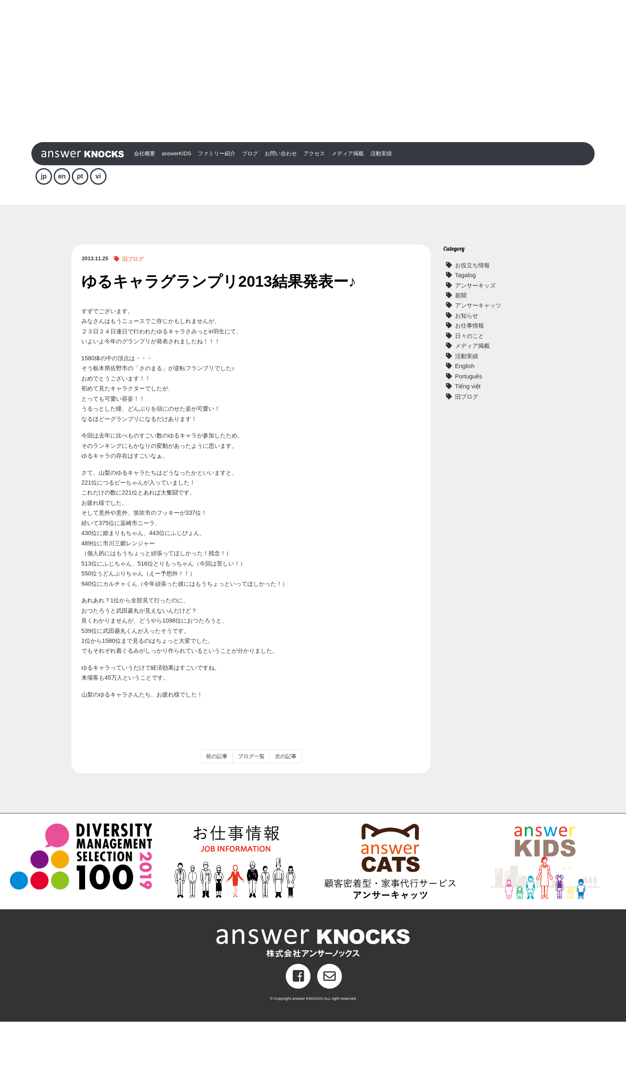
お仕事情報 (469, 386)
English (464, 426)
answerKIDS (176, 214)
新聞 (461, 355)
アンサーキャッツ (478, 365)
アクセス (314, 214)
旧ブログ (133, 319)
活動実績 (381, 214)
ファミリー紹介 (216, 214)
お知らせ (466, 376)
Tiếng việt (468, 446)
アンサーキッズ (475, 345)
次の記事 (285, 816)
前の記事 (217, 816)
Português (468, 436)
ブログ (250, 214)
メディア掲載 (348, 214)
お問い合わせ (281, 214)
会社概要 (144, 214)
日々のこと (469, 395)
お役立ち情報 (472, 325)
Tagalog (465, 335)
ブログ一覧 (251, 816)
